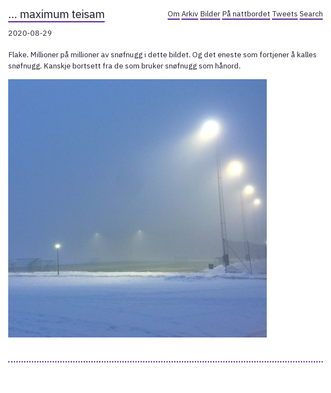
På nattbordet (246, 14)
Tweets (285, 14)
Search (311, 14)
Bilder (210, 14)
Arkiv (189, 14)
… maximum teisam (56, 13)
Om (174, 14)
